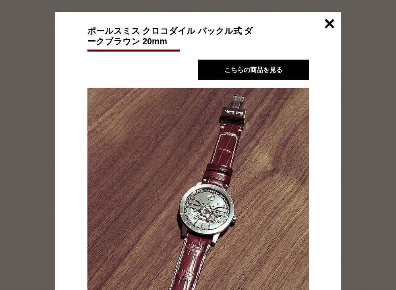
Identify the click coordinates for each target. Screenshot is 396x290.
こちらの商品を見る (253, 69)
